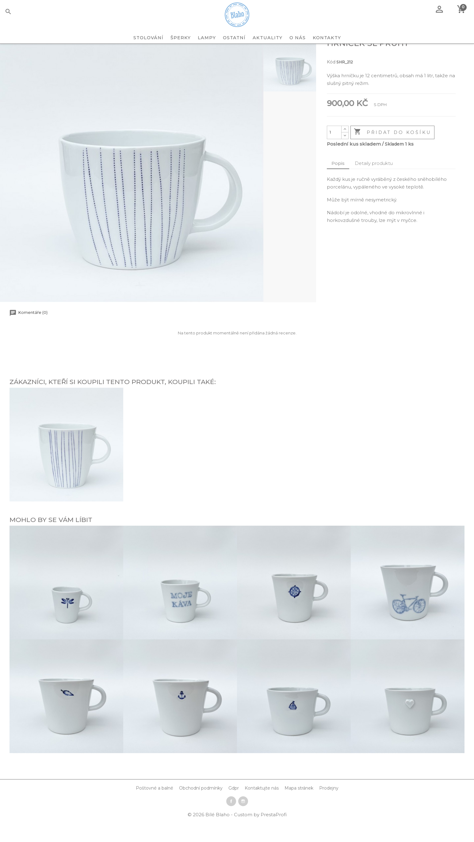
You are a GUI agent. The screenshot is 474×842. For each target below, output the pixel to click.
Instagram (243, 821)
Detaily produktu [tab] (374, 183)
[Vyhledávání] (18, 12)
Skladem (394, 164)
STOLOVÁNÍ (148, 37)
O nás (297, 37)
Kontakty (327, 37)
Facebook (231, 821)
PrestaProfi (274, 834)
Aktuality (267, 37)
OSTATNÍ (234, 37)
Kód (331, 81)
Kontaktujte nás (262, 808)
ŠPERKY (180, 37)
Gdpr (233, 808)
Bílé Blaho (218, 834)
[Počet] (334, 152)
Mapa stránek (299, 808)
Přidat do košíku (392, 152)
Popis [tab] (338, 183)
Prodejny (328, 808)
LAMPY (207, 37)
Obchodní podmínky (201, 808)
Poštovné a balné (154, 808)
